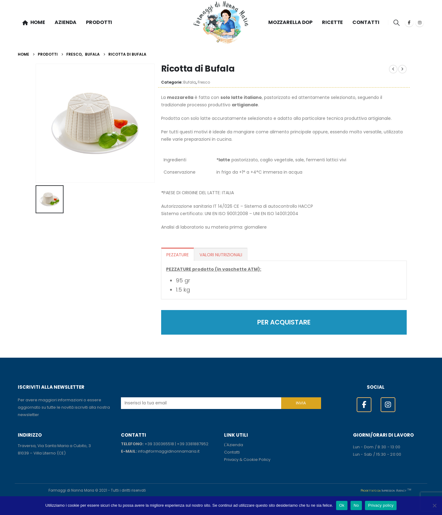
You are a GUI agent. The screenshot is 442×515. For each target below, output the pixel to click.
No (356, 505)
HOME (33, 22)
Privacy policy (381, 505)
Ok (341, 505)
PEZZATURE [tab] (177, 255)
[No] (434, 505)
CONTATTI (365, 22)
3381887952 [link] (196, 444)
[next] (402, 69)
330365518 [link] (163, 444)
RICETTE (332, 22)
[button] (396, 22)
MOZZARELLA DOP (290, 22)
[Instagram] (419, 22)
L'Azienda (233, 445)
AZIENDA (65, 22)
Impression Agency (396, 490)
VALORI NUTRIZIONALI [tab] (221, 255)
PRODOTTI (99, 22)
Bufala (189, 82)
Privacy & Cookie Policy (247, 459)
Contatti (232, 452)
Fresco (204, 82)
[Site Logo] (221, 23)
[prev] (393, 69)
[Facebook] (409, 22)
